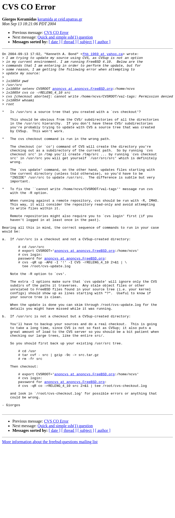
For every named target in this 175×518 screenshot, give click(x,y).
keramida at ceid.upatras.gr (60, 19)
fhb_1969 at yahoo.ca (102, 54)
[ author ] (103, 42)
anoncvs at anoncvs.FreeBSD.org (82, 96)
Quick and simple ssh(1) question (65, 37)
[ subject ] (86, 42)
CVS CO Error (56, 32)
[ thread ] (69, 42)
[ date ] (54, 42)
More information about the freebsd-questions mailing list (50, 513)
